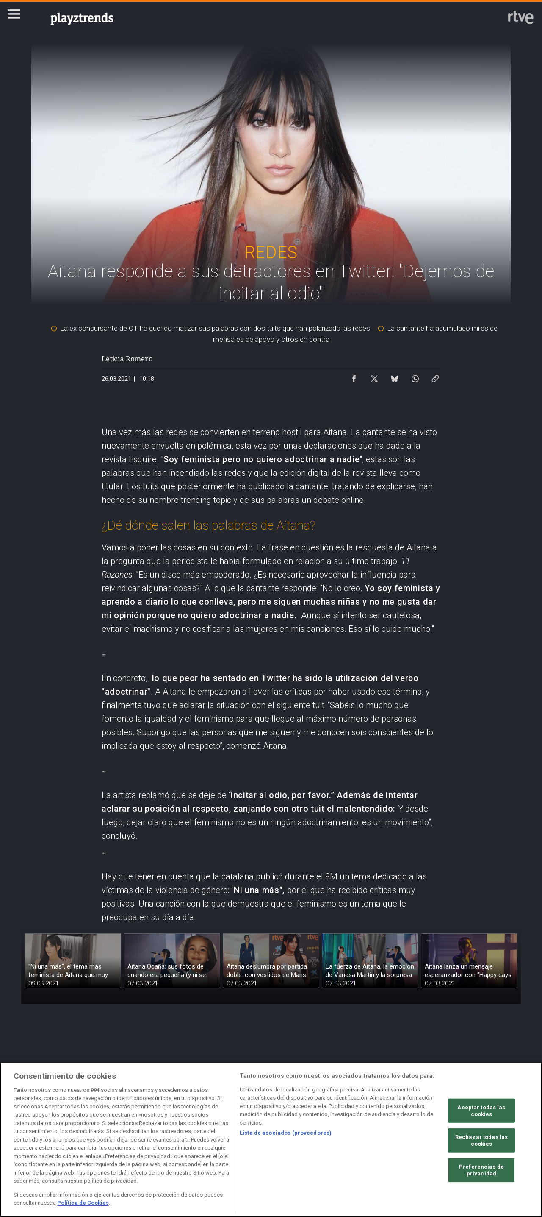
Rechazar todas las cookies (481, 1140)
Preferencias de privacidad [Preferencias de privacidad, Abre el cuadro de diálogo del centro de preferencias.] (481, 1170)
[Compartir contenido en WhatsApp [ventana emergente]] (415, 376)
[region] (271, 1140)
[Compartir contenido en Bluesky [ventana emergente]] (394, 376)
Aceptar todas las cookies (481, 1110)
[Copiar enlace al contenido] (435, 376)
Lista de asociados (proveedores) (286, 1133)
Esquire (143, 459)
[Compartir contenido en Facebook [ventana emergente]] (354, 376)
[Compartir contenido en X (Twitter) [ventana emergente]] (374, 376)
